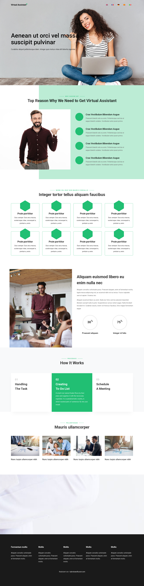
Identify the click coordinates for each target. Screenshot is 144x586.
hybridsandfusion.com (77, 572)
